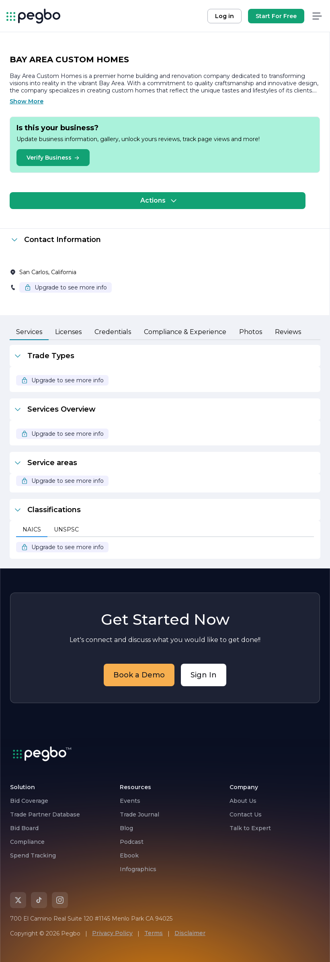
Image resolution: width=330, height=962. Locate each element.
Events (130, 800)
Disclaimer (189, 933)
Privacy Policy (112, 933)
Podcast (131, 841)
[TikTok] (39, 900)
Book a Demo (139, 675)
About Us (243, 800)
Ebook (129, 855)
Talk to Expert (250, 828)
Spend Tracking (33, 855)
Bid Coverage (29, 800)
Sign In (204, 675)
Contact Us (246, 814)
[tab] (29, 332)
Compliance (27, 841)
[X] (18, 900)
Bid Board (24, 828)
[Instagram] (60, 900)
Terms (153, 933)
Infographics (138, 869)
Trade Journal (139, 814)
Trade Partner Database (45, 814)
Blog (126, 828)
